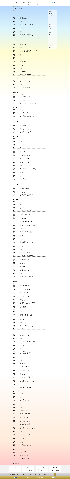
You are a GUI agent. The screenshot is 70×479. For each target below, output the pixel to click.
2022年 (50, 32)
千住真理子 (18, 2)
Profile (37, 4)
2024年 (50, 28)
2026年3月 (50, 11)
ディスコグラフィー (25, 474)
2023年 (50, 30)
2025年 (50, 26)
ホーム (10, 474)
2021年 (50, 34)
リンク (48, 474)
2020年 (50, 36)
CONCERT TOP (16, 463)
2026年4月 (50, 13)
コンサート (18, 474)
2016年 (50, 43)
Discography (30, 4)
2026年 (50, 24)
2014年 (50, 47)
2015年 (50, 45)
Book (52, 4)
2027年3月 (50, 22)
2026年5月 (50, 15)
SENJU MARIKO (35, 477)
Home (15, 4)
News (19, 4)
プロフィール (31, 474)
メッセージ (41, 474)
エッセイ (36, 474)
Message (46, 4)
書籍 (45, 474)
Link (55, 4)
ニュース (13, 474)
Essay (41, 4)
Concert (24, 4)
